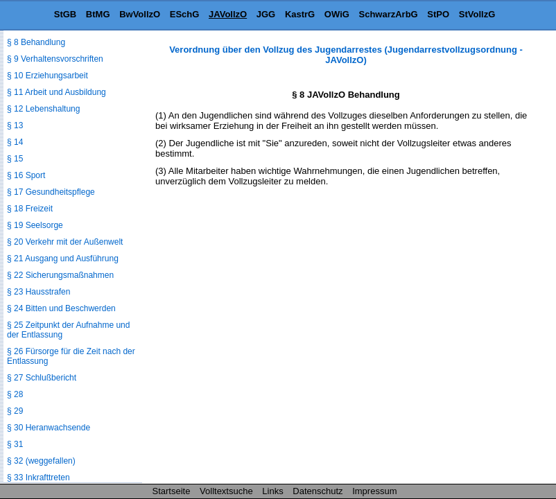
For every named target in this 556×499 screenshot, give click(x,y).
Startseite (172, 491)
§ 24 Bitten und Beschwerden (61, 308)
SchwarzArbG (387, 14)
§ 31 (15, 444)
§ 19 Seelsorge (35, 225)
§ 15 (15, 159)
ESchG (185, 14)
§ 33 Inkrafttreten (38, 477)
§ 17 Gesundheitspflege (51, 192)
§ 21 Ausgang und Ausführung (63, 258)
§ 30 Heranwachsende (48, 427)
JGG (266, 14)
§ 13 (15, 125)
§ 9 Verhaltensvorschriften (55, 59)
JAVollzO (228, 14)
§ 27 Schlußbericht (41, 378)
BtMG (98, 14)
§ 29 (15, 411)
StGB (65, 14)
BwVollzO (139, 14)
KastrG (300, 14)
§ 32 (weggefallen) (41, 461)
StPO (438, 14)
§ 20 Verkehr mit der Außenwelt (65, 242)
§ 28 (15, 394)
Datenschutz (317, 491)
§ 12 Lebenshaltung (43, 109)
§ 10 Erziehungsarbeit (47, 75)
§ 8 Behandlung (36, 42)
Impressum (374, 491)
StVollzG (477, 14)
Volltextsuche (226, 491)
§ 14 (15, 142)
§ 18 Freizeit (30, 208)
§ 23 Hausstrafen (38, 292)
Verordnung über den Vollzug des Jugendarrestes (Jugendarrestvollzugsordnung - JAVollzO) (346, 54)
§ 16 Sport (26, 175)
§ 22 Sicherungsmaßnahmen (60, 275)
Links (272, 491)
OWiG (336, 14)
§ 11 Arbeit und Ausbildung (56, 92)
